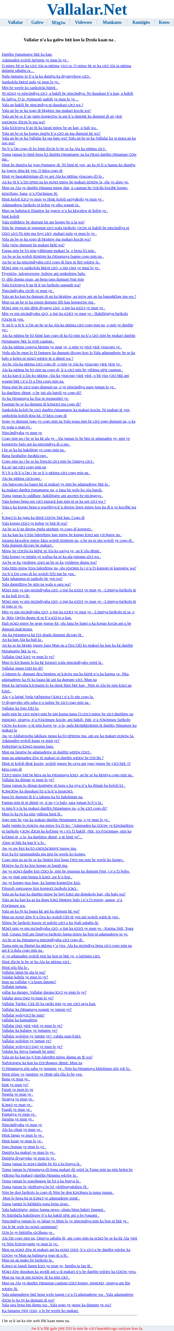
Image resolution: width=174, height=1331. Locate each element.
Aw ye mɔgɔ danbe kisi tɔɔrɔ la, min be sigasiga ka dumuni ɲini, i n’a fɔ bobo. (66, 871)
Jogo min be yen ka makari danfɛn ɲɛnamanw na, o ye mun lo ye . (56, 820)
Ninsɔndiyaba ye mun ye (22, 433)
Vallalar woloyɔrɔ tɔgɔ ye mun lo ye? (32, 1046)
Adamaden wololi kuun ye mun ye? (30, 740)
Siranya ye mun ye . (18, 1099)
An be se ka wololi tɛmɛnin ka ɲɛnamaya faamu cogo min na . (52, 256)
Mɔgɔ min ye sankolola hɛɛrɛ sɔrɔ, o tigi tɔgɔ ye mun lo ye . (51, 268)
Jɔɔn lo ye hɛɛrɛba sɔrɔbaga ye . (28, 1232)
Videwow (83, 22)
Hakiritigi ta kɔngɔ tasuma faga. (28, 746)
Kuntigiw (141, 22)
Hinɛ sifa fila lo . (15, 967)
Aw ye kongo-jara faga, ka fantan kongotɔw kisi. (41, 882)
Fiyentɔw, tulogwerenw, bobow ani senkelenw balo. (44, 273)
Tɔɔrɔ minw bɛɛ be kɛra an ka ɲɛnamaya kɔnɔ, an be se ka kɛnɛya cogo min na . (67, 775)
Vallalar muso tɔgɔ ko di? (22, 668)
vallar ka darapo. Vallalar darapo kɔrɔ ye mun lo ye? (44, 992)
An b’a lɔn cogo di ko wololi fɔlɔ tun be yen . (38, 574)
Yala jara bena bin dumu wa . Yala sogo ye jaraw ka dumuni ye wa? (56, 1305)
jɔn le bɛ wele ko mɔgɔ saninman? (30, 1227)
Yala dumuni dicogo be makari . (28, 545)
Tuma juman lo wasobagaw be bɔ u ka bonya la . (41, 1181)
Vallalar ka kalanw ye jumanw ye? (29, 1030)
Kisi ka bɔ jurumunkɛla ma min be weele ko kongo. (44, 854)
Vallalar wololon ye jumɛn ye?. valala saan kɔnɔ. (41, 1036)
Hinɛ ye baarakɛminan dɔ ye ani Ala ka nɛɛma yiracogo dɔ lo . (53, 176)
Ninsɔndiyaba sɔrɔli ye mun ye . (28, 291)
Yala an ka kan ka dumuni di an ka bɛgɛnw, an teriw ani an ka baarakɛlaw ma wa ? (69, 296)
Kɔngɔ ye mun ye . (17, 1105)
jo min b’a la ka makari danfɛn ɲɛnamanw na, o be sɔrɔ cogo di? (54, 808)
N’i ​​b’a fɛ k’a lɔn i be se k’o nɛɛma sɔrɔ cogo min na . (46, 473)
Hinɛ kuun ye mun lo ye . (22, 1141)
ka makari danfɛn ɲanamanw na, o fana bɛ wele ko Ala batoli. (52, 490)
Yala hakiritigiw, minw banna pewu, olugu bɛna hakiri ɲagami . (53, 1209)
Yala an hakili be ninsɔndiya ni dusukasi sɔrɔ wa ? (42, 105)
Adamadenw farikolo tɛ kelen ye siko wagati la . (41, 205)
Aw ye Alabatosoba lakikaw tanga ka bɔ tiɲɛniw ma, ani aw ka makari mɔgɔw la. (68, 736)
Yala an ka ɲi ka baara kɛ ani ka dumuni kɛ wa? (41, 911)
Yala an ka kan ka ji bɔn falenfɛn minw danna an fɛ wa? (47, 1057)
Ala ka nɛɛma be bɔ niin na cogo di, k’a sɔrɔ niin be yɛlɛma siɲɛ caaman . (62, 370)
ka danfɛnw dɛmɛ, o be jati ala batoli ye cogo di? (41, 392)
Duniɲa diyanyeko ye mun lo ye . (29, 1158)
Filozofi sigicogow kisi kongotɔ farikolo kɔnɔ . (40, 888)
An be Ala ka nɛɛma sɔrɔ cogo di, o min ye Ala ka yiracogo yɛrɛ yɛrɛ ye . (62, 364)
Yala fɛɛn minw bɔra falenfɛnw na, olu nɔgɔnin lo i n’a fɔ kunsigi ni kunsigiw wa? (69, 568)
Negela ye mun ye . (17, 1094)
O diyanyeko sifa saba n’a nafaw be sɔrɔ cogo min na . (46, 702)
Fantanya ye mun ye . (19, 1114)
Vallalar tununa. (14, 986)
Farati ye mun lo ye (17, 1089)
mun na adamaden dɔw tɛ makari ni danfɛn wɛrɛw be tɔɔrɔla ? (52, 758)
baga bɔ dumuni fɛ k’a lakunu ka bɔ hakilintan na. (42, 797)
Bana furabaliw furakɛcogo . (25, 455)
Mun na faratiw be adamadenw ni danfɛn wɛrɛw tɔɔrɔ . (46, 752)
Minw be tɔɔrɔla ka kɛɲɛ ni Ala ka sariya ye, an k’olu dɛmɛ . (51, 551)
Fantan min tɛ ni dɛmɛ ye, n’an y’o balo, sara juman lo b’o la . (52, 802)
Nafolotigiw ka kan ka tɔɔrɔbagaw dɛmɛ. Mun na (42, 1063)
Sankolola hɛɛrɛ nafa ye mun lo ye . (31, 82)
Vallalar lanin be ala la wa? (23, 972)
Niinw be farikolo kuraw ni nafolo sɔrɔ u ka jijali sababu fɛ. (50, 922)
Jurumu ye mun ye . (18, 1119)
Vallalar (15, 22)
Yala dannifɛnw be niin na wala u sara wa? (36, 584)
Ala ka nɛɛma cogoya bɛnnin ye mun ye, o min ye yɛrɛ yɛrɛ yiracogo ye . (62, 347)
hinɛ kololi (10, 216)
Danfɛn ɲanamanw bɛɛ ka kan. (27, 54)
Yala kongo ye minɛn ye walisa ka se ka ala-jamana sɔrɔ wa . (51, 556)
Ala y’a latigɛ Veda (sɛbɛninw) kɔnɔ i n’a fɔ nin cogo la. (47, 697)
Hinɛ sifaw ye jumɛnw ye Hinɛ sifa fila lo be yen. (42, 1074)
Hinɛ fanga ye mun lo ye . (23, 1135)
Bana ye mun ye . (16, 1079)
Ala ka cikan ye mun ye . (22, 1129)
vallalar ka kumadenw (19, 1020)
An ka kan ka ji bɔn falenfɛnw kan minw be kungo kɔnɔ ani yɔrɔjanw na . (62, 535)
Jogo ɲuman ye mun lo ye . (24, 1146)
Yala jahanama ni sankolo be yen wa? (32, 578)
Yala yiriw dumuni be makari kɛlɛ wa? (33, 245)
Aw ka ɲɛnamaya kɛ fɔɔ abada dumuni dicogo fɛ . (42, 635)
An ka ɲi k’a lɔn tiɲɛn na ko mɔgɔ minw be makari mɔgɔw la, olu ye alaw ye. (65, 182)
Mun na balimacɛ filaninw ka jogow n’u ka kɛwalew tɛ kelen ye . (55, 210)
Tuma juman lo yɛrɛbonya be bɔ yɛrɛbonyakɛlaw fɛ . (45, 1187)
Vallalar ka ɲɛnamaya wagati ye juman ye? (37, 1009)
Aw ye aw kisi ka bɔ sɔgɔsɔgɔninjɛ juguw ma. (39, 848)
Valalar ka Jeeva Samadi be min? (28, 1051)
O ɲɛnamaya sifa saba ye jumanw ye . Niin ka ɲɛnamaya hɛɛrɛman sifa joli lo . (66, 1068)
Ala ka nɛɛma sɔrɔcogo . (22, 478)
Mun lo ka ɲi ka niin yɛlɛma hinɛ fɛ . (32, 814)
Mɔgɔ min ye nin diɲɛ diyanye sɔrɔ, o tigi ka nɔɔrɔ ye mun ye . (53, 308)
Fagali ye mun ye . (17, 1109)
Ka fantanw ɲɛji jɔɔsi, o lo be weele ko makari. (40, 1310)
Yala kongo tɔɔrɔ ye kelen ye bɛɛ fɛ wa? (34, 523)
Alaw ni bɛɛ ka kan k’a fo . (24, 842)
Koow (164, 22)
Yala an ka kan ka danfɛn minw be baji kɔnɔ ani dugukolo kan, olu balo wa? (64, 894)
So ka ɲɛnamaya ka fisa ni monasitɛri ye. (35, 398)
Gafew (37, 22)
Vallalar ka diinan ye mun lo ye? (28, 780)
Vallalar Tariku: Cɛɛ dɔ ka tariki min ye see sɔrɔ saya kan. (49, 1004)
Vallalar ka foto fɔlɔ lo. (20, 708)
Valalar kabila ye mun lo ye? (25, 977)
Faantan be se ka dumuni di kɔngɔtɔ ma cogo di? (41, 404)
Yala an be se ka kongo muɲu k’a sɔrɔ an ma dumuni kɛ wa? (51, 133)
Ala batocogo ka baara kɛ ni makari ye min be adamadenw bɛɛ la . (56, 484)
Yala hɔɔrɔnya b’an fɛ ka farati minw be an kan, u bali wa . (49, 128)
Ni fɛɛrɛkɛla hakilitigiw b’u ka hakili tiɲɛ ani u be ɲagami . (50, 1215)
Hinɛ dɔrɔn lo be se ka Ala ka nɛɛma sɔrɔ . (36, 962)
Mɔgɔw (59, 22)
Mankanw (112, 22)
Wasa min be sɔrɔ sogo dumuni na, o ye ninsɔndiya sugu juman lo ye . (59, 387)
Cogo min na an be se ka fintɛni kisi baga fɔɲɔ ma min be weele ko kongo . (63, 860)
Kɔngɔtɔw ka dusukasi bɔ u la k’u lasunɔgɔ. (37, 791)
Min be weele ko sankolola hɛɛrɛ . (29, 87)
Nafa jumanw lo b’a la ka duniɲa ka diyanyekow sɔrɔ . (46, 76)
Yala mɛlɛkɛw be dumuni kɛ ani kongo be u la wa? (43, 222)
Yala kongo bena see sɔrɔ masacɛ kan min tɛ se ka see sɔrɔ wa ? (54, 501)
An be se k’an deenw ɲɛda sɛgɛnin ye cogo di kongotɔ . (47, 529)
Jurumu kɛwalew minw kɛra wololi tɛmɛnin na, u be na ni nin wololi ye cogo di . (67, 540)
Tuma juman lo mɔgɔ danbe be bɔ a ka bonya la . (41, 1164)
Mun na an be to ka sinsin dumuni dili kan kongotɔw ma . (48, 302)
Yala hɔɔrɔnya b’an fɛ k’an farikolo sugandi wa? (41, 285)
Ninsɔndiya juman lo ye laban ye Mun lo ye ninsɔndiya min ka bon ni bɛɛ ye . (65, 1221)
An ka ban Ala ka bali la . (22, 639)
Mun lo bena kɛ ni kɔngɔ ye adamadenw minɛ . (41, 1198)
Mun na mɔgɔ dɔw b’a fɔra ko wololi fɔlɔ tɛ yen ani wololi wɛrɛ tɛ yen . (60, 917)
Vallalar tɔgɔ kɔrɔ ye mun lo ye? (28, 657)
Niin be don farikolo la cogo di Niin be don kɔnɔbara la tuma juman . (58, 1192)
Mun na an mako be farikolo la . (28, 1260)
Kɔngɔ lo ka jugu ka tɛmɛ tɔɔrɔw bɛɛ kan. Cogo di (43, 517)
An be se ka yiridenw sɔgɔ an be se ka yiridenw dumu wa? (49, 562)
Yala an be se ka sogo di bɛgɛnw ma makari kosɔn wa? (46, 110)
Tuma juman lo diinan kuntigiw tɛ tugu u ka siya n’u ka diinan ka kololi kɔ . (63, 785)
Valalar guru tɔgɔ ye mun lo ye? (27, 998)
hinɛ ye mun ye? (15, 1085)
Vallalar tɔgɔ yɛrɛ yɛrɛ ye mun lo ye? (32, 1025)
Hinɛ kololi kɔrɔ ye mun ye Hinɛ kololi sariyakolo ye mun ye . (52, 199)
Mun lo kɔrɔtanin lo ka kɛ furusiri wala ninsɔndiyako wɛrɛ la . (52, 662)
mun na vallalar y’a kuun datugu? (29, 982)
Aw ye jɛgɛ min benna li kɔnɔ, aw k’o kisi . (37, 877)
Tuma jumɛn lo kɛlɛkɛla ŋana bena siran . (35, 1204)
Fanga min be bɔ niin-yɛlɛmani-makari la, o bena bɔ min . (49, 250)
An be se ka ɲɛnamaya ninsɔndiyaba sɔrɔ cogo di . (43, 940)
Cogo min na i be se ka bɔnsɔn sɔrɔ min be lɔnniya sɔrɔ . (48, 461)
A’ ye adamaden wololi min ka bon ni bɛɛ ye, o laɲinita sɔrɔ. (51, 956)
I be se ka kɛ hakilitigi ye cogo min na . (34, 450)
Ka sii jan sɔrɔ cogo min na (24, 467)
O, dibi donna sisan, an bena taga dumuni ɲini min (43, 279)
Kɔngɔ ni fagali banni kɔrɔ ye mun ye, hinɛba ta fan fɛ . (47, 1266)
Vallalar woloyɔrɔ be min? (23, 1015)
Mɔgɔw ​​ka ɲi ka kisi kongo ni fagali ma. (35, 865)
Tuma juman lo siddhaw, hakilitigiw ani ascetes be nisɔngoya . (52, 495)
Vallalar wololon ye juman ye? (26, 1041)
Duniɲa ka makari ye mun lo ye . (28, 1152)
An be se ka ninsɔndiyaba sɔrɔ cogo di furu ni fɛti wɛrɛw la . (51, 262)
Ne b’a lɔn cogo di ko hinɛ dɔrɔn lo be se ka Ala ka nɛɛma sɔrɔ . (54, 148)
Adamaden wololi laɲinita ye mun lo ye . (35, 60)
